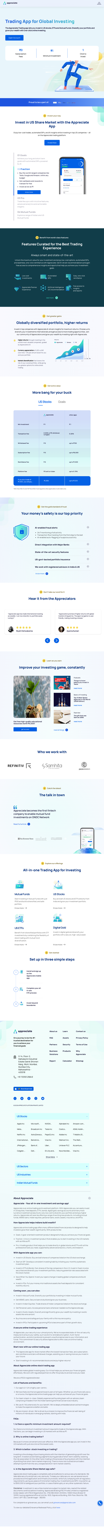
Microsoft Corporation (36, 1123)
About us (53, 1031)
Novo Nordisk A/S (64, 1151)
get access (25, 729)
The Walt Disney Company (77, 1140)
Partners (53, 1044)
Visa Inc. (48, 1140)
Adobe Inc (63, 1134)
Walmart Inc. (64, 1140)
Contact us (81, 1031)
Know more (21, 908)
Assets (66, 1038)
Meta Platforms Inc (22, 1129)
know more (29, 192)
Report (53, 1061)
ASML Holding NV (78, 1129)
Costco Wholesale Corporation (64, 1129)
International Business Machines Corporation (22, 1140)
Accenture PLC (77, 1145)
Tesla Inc (48, 1129)
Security (66, 1044)
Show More (50, 1157)
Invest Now (52, 142)
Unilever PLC (64, 1145)
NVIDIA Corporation (50, 1123)
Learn (65, 1031)
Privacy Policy (82, 1038)
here (58, 1507)
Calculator (67, 1061)
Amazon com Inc (78, 1123)
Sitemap (79, 1061)
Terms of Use (81, 1044)
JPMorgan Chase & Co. (22, 1145)
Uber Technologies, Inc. (50, 1145)
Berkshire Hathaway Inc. (37, 1140)
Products (67, 1051)
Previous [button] (16, 839)
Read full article (22, 824)
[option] (28, 622)
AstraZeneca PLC (36, 1134)
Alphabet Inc (64, 1123)
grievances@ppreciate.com (64, 1502)
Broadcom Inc (36, 1129)
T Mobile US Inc (77, 1134)
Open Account (14, 38)
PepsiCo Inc (49, 1134)
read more (78, 688)
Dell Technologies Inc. (36, 1151)
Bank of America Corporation (36, 1145)
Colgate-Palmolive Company (21, 1151)
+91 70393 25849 (25, 1077)
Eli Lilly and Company (49, 1151)
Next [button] (65, 839)
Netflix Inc (21, 1134)
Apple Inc (20, 1123)
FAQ (51, 1038)
